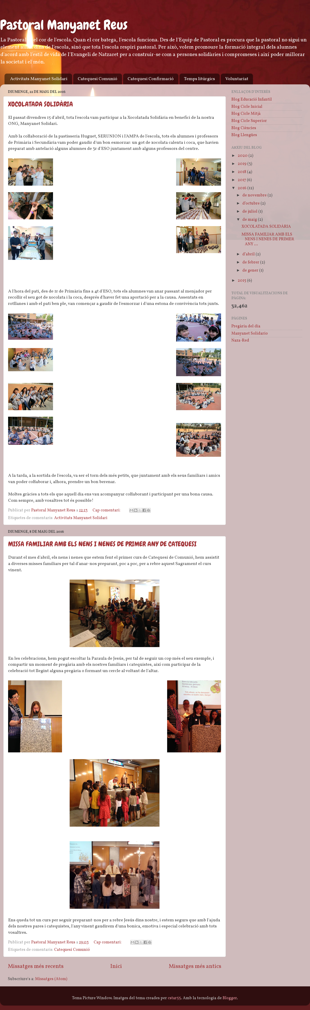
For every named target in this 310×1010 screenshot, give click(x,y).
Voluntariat (236, 79)
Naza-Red (240, 340)
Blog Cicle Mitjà (246, 114)
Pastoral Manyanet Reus (64, 25)
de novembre (255, 195)
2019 (242, 164)
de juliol (250, 211)
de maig (250, 220)
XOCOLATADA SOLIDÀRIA (40, 104)
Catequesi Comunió (97, 79)
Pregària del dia (245, 326)
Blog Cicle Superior (249, 121)
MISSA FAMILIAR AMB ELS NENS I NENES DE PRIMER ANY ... (267, 239)
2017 (242, 180)
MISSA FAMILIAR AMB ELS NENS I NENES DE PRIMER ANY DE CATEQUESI (102, 544)
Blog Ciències (243, 128)
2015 (242, 280)
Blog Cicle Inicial (246, 107)
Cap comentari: (107, 510)
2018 (242, 172)
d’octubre (251, 203)
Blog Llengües (244, 135)
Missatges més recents (36, 966)
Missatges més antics (195, 966)
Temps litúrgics (199, 79)
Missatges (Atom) (51, 979)
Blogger (230, 998)
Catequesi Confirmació (151, 79)
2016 (242, 188)
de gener (250, 270)
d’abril (249, 254)
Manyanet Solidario (249, 333)
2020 (243, 156)
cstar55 (174, 998)
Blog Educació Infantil (251, 99)
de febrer (251, 262)
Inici (116, 966)
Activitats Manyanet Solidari (38, 79)
